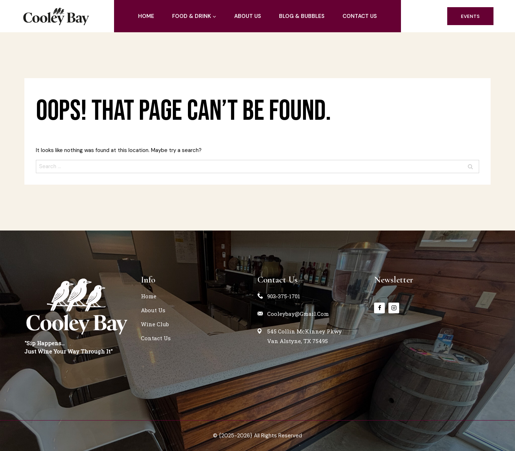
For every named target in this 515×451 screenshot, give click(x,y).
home (146, 16)
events (470, 16)
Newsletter (393, 279)
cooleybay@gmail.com (298, 313)
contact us (359, 16)
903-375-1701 (283, 296)
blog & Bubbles (302, 16)
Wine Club (155, 324)
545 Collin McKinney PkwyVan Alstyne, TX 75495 (304, 336)
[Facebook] (379, 308)
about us (247, 16)
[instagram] (393, 308)
